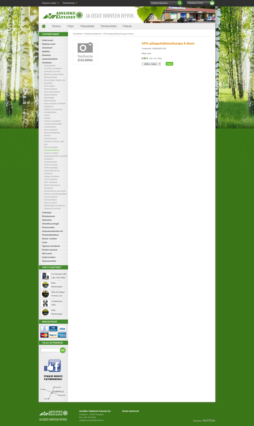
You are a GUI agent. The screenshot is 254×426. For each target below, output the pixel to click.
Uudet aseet (47, 40)
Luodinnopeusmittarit (53, 124)
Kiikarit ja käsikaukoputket (55, 194)
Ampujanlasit (49, 65)
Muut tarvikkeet (50, 130)
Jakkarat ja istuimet (52, 208)
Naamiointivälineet (52, 133)
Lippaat (47, 118)
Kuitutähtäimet (50, 112)
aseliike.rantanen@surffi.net (91, 420)
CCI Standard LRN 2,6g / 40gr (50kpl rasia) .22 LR (58, 277)
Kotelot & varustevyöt (53, 109)
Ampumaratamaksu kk (52, 231)
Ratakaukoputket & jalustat (55, 156)
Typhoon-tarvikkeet (51, 246)
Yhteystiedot (87, 26)
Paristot (47, 135)
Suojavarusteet (50, 162)
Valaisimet (47, 220)
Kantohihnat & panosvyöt (55, 191)
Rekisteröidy (69, 3)
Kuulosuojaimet (50, 197)
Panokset (46, 55)
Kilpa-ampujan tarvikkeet (54, 103)
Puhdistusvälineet (51, 150)
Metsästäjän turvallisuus (54, 205)
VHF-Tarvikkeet (50, 182)
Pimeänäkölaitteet (50, 235)
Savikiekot (48, 159)
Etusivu (56, 26)
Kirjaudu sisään (49, 3)
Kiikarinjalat (49, 98)
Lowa (44, 242)
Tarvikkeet (47, 63)
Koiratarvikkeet (50, 200)
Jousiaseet (47, 48)
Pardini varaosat (49, 250)
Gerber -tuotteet (49, 239)
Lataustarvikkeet (50, 59)
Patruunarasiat (50, 138)
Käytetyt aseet (48, 44)
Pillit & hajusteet (51, 147)
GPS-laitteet (49, 86)
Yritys (70, 26)
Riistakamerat (48, 216)
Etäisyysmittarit (50, 77)
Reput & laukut (50, 203)
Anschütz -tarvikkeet (53, 68)
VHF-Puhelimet (50, 179)
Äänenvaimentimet (52, 185)
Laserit (47, 115)
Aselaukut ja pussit (52, 71)
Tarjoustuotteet (49, 261)
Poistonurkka (48, 227)
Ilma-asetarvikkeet (52, 92)
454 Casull (47, 253)
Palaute (127, 26)
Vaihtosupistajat (51, 168)
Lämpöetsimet (50, 127)
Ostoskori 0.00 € (195, 3)
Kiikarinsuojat (50, 100)
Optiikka (46, 51)
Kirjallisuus (48, 106)
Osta (169, 63)
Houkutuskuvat (50, 89)
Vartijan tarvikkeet (51, 176)
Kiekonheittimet (50, 95)
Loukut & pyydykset (52, 121)
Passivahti (48, 188)
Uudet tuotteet (48, 257)
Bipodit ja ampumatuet (53, 74)
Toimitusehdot (109, 26)
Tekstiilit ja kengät (50, 224)
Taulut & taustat (51, 165)
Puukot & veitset (51, 153)
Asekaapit (46, 212)
